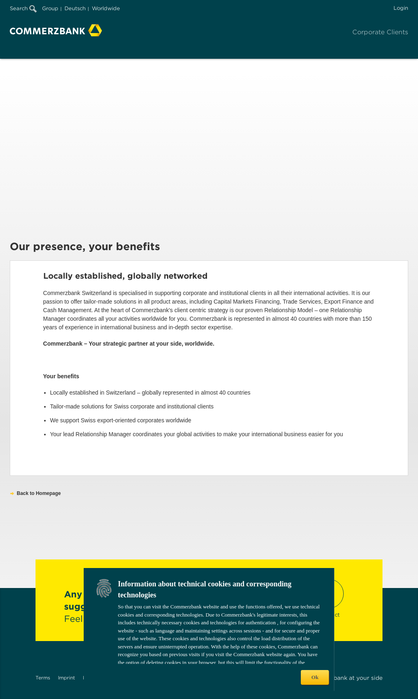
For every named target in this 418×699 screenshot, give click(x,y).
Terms (43, 678)
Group (50, 8)
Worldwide (106, 8)
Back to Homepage (39, 493)
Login (401, 8)
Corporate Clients (380, 32)
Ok (314, 677)
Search (23, 8)
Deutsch (75, 8)
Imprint (66, 678)
